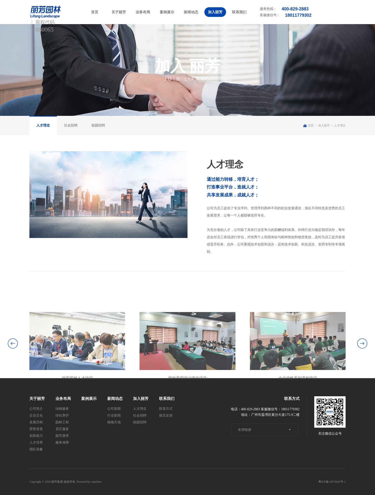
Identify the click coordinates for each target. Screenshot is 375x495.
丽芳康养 (62, 436)
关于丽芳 (119, 12)
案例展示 (167, 12)
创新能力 (36, 436)
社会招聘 (71, 125)
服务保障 (62, 442)
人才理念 (43, 125)
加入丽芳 (215, 12)
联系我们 (239, 12)
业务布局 (143, 12)
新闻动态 (191, 12)
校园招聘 (98, 125)
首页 (94, 12)
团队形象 (36, 449)
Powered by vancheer (89, 481)
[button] (362, 374)
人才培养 (36, 442)
